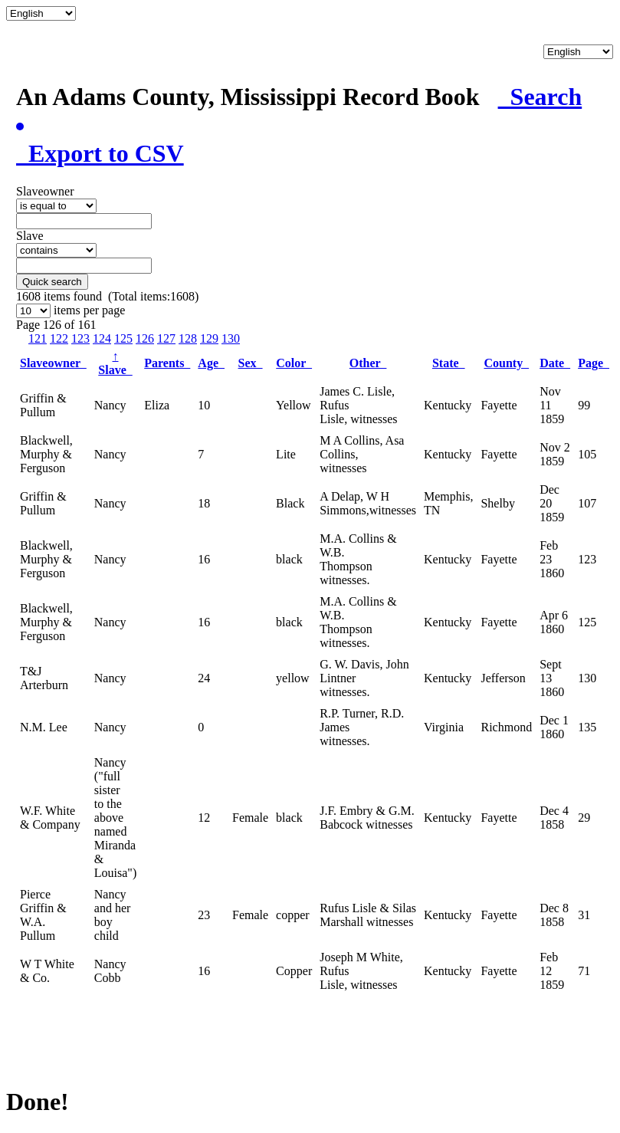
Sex (250, 362)
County (506, 362)
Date (555, 362)
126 (145, 338)
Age (211, 362)
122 (59, 338)
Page (593, 362)
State (448, 362)
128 (188, 338)
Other (368, 362)
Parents (167, 362)
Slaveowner (53, 362)
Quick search (52, 281)
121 (37, 338)
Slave (115, 363)
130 (230, 338)
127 (166, 338)
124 (102, 338)
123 (80, 338)
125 (123, 338)
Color (294, 362)
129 (209, 338)
